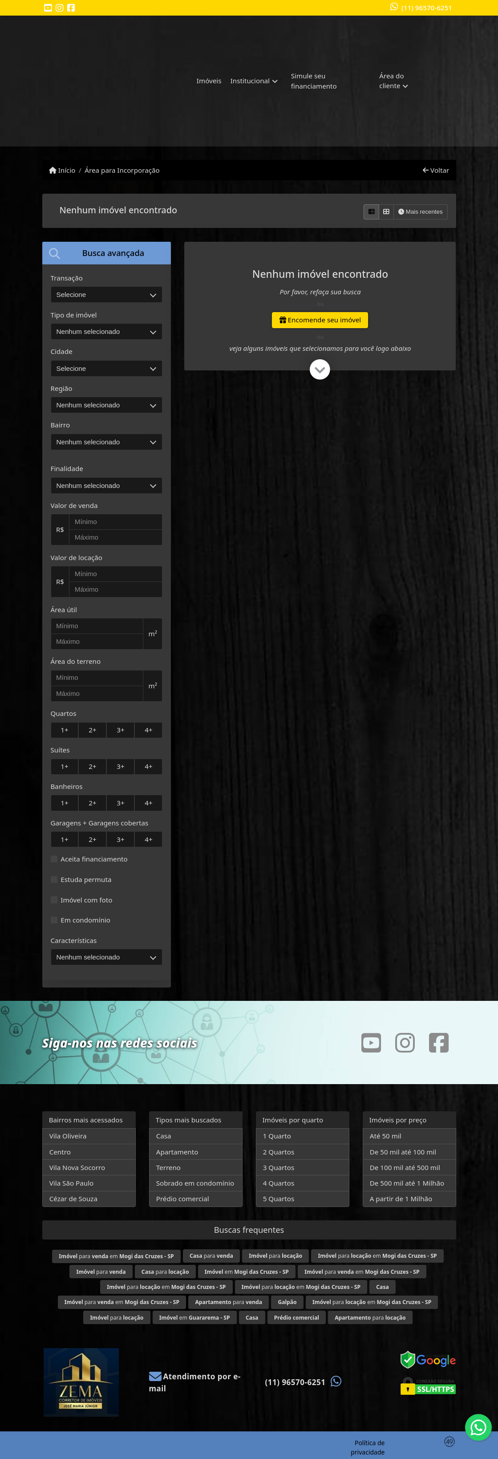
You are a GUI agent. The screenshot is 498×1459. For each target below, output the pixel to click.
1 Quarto (277, 1135)
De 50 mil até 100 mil (403, 1151)
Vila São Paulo (71, 1183)
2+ (92, 729)
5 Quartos (279, 1198)
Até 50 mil (385, 1135)
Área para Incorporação (122, 170)
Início (62, 170)
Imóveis (209, 80)
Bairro (60, 424)
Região (62, 388)
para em (116, 1256)
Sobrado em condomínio (195, 1183)
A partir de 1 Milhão (401, 1198)
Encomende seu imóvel (320, 319)
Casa (163, 1135)
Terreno (168, 1167)
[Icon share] (48, 8)
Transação (67, 277)
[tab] (106, 253)
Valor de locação (76, 557)
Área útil (64, 609)
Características (74, 940)
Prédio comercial (182, 1198)
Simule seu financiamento (314, 80)
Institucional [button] (250, 80)
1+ (64, 729)
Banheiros (67, 786)
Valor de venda (74, 505)
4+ (148, 729)
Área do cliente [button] (391, 80)
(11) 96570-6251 (426, 7)
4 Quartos (279, 1183)
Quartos (64, 713)
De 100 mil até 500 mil (405, 1167)
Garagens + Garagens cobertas (100, 822)
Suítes (60, 749)
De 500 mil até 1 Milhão (407, 1183)
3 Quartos (279, 1167)
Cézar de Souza (73, 1198)
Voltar (436, 170)
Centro (60, 1151)
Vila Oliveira (68, 1135)
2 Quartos (279, 1151)
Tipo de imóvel (74, 314)
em (247, 1272)
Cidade (62, 351)
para (211, 1256)
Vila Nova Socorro (77, 1167)
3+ (120, 729)
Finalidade (67, 468)
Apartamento (177, 1151)
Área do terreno (76, 661)
